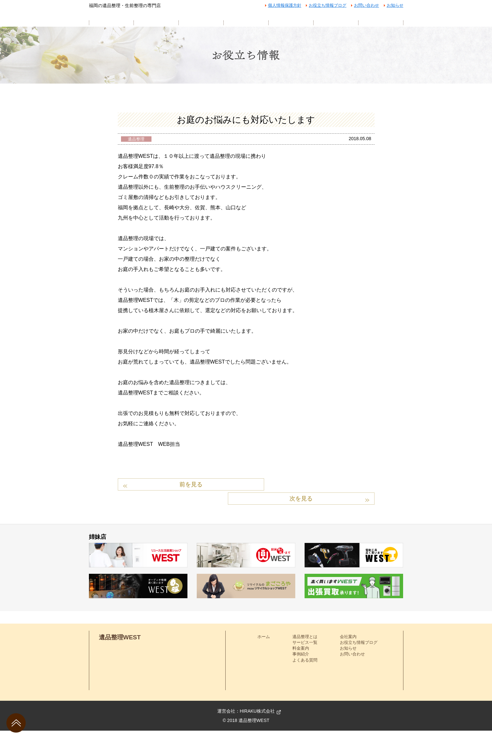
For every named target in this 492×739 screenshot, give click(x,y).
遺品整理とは (304, 645)
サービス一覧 (304, 650)
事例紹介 (300, 662)
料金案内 (300, 656)
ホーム (263, 645)
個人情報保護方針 (284, 5)
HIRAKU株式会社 (257, 719)
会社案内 (348, 645)
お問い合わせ (366, 5)
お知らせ (395, 5)
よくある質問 (304, 668)
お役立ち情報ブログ (327, 5)
